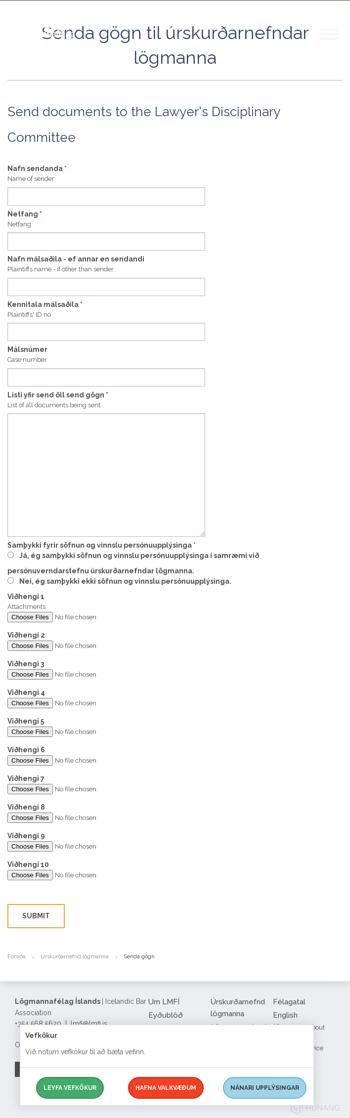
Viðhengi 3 (25, 664)
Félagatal (289, 1001)
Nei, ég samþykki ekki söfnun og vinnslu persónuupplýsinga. (125, 581)
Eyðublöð (165, 1015)
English (285, 1015)
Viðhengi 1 (25, 597)
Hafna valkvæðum (165, 1087)
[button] (335, 44)
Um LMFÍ (163, 1001)
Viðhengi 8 (26, 807)
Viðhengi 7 (25, 778)
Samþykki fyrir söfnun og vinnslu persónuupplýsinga (101, 545)
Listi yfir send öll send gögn (57, 395)
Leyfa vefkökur (70, 1087)
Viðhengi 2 (26, 635)
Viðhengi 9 (26, 836)
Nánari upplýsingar (264, 1087)
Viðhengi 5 (25, 721)
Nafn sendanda (37, 168)
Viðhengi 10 (28, 864)
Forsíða (16, 956)
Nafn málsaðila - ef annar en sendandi (75, 259)
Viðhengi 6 (26, 750)
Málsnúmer (27, 349)
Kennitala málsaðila (45, 304)
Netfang (24, 214)
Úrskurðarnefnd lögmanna (75, 956)
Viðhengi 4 (26, 692)
